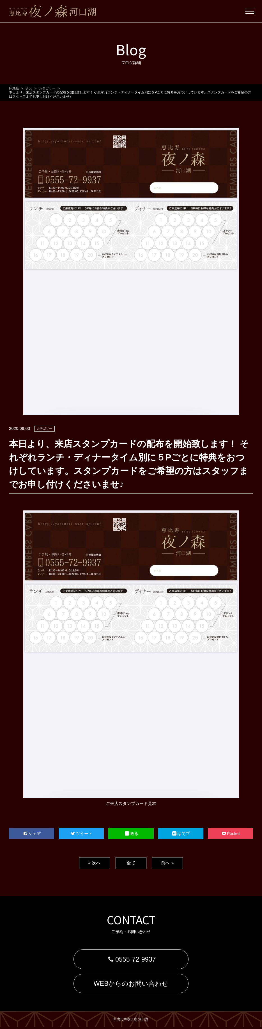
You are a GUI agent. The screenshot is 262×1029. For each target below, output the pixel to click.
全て (131, 863)
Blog (29, 88)
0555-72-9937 (131, 959)
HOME (14, 88)
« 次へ (94, 863)
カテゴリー (47, 88)
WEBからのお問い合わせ (131, 985)
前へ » (167, 863)
